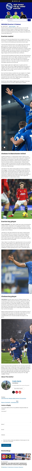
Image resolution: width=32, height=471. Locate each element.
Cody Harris (16, 381)
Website (3, 435)
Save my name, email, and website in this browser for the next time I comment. (16, 440)
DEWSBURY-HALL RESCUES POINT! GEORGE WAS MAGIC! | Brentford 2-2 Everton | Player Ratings (14, 464)
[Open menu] (2, 20)
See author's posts (18, 388)
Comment (4, 411)
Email (2, 429)
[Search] (29, 20)
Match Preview (12, 26)
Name (3, 424)
